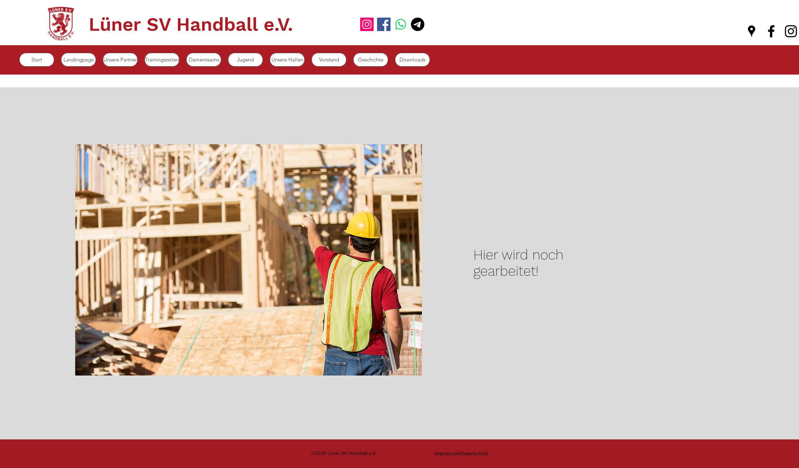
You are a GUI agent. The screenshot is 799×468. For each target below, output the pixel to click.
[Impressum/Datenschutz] (461, 453)
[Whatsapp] (400, 24)
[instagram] (791, 31)
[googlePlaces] (751, 31)
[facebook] (771, 31)
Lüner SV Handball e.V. (191, 24)
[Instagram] (367, 24)
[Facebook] (384, 24)
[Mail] (417, 24)
